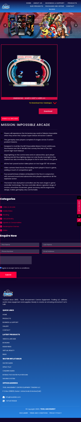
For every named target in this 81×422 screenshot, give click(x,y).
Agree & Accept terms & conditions (15, 268)
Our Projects (36, 6)
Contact (70, 6)
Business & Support (56, 3)
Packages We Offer (54, 6)
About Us (38, 3)
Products (73, 3)
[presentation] (16, 260)
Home (28, 3)
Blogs (52, 9)
